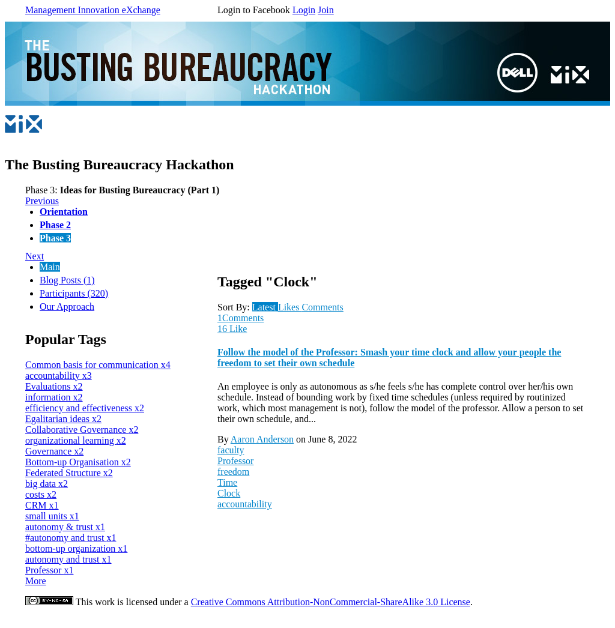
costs (40, 494)
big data (46, 484)
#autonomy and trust (71, 538)
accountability (58, 375)
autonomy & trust (65, 527)
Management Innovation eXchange (92, 10)
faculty (230, 450)
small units (52, 516)
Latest (265, 307)
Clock (228, 493)
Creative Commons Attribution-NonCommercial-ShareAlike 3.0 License (330, 602)
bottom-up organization (76, 548)
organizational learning (75, 440)
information (54, 397)
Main (50, 267)
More (35, 581)
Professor (49, 570)
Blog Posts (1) (67, 280)
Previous (42, 201)
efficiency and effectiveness (84, 408)
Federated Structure (69, 473)
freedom (233, 471)
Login (303, 10)
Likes (290, 307)
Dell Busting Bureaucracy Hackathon (158, 61)
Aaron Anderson (262, 439)
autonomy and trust (68, 559)
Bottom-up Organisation (78, 462)
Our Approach (67, 306)
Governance (54, 451)
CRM (42, 505)
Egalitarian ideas (63, 419)
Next (34, 256)
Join (326, 10)
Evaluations (54, 386)
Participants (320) (74, 293)
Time (227, 482)
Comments (322, 307)
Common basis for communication (98, 365)
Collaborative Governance (81, 429)
